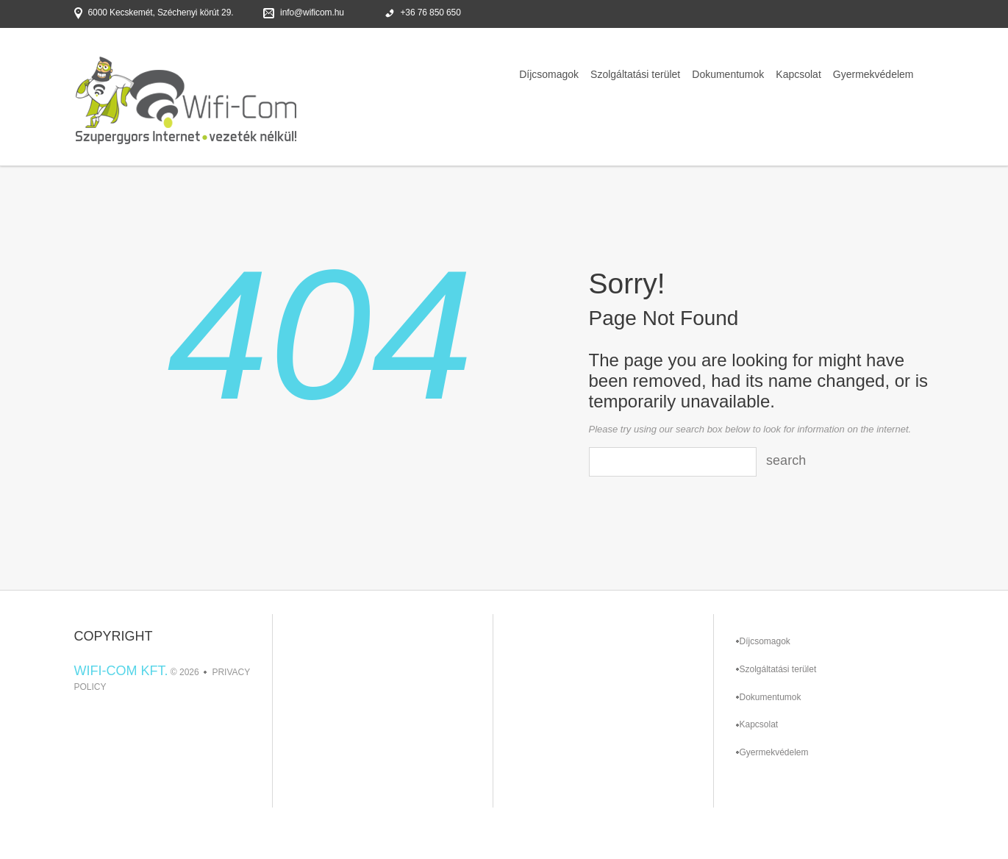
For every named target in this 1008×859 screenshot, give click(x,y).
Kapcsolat (798, 74)
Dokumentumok (728, 74)
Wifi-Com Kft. (121, 670)
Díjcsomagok (549, 74)
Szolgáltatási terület (635, 74)
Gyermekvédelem (873, 74)
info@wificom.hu (312, 12)
